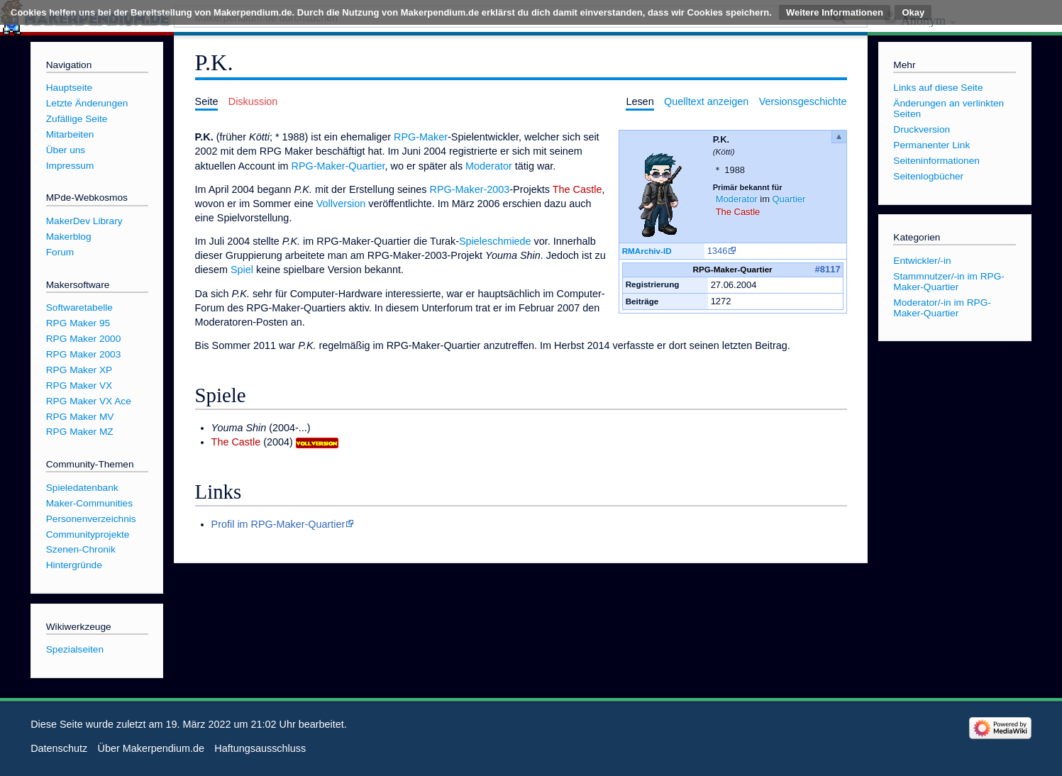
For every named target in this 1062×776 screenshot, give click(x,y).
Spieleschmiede (495, 241)
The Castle (738, 211)
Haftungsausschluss (260, 748)
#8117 (828, 269)
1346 (717, 250)
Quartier (789, 199)
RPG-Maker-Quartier (338, 166)
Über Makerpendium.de (151, 748)
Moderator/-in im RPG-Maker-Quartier (942, 307)
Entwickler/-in (922, 260)
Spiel (242, 269)
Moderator (737, 199)
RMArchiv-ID (647, 250)
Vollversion (341, 203)
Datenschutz (59, 748)
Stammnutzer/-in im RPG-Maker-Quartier (949, 281)
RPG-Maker (421, 137)
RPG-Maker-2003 (470, 189)
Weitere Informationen (834, 12)
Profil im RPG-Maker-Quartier (278, 524)
